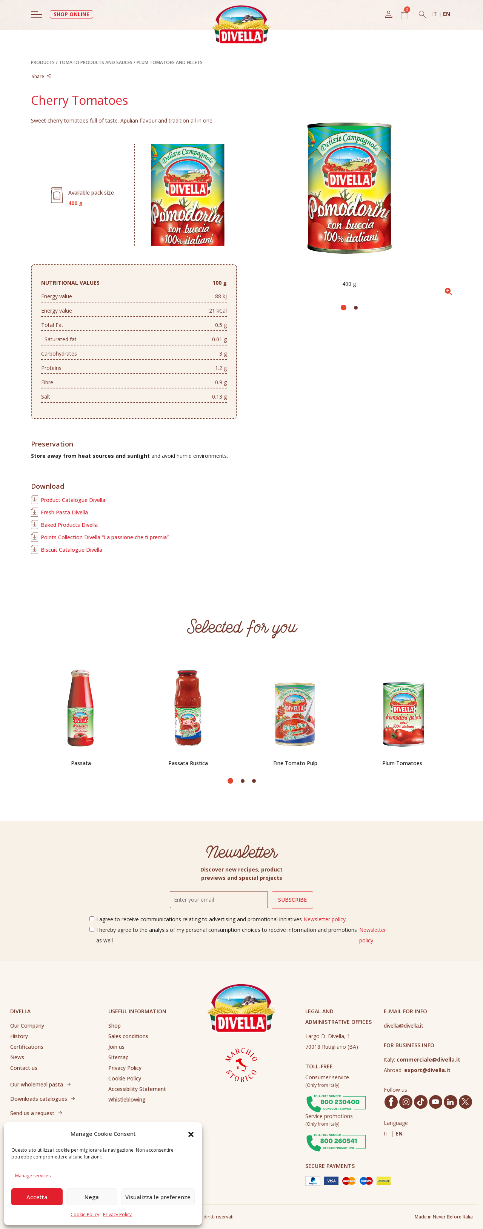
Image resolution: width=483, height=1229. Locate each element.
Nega (92, 1197)
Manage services (33, 1175)
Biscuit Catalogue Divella (71, 549)
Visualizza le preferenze (158, 1197)
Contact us (23, 1067)
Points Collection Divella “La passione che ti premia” (105, 537)
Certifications (26, 1046)
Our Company (27, 1025)
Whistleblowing (127, 1099)
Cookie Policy (85, 1214)
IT (435, 13)
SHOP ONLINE (71, 14)
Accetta (37, 1197)
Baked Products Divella (69, 524)
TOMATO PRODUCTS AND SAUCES (95, 62)
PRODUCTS (43, 62)
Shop (114, 1025)
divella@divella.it (403, 1025)
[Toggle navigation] (36, 14)
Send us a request (32, 1113)
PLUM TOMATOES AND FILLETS (170, 62)
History (19, 1036)
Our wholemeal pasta (36, 1084)
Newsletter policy (324, 919)
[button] (191, 1133)
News (17, 1057)
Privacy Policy (117, 1214)
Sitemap (118, 1057)
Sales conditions (128, 1036)
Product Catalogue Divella (73, 499)
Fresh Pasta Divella (64, 512)
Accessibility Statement (137, 1088)
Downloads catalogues (38, 1098)
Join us (116, 1046)
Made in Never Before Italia (444, 1217)
